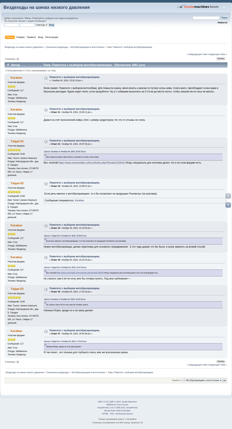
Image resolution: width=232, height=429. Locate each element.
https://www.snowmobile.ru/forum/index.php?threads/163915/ (92, 162)
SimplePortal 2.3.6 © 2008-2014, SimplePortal (117, 408)
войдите (50, 18)
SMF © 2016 (115, 402)
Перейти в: (176, 380)
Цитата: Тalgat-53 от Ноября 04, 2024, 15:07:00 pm (65, 267)
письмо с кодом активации (31, 21)
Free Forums (122, 405)
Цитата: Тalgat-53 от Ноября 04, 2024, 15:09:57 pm (65, 236)
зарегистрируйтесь (68, 18)
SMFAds (110, 405)
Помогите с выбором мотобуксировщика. (74, 77)
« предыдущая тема (197, 54)
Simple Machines (129, 402)
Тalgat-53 (17, 141)
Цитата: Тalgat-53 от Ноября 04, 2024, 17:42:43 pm (65, 341)
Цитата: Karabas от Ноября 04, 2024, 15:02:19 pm (65, 152)
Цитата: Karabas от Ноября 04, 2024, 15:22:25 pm (65, 299)
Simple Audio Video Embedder (117, 411)
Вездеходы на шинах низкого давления (46, 7)
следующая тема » (217, 54)
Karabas (16, 77)
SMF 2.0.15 (103, 402)
